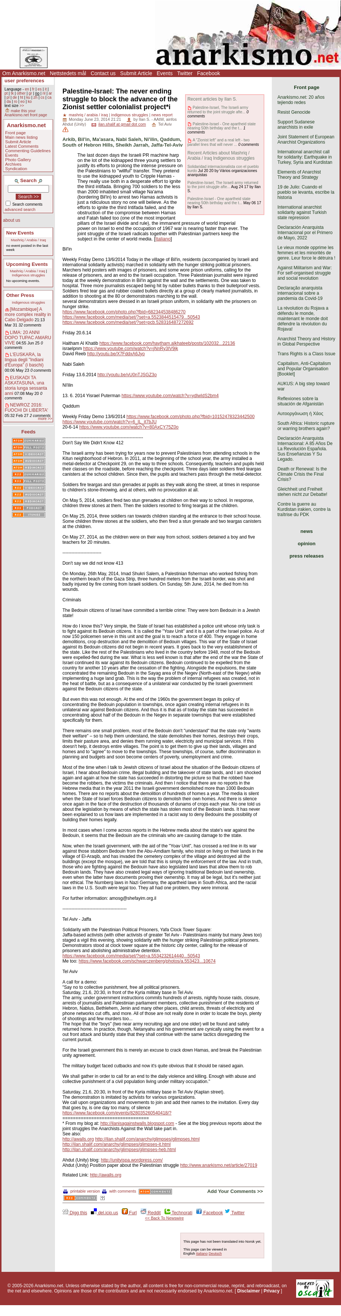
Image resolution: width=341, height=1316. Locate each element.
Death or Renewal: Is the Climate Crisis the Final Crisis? (302, 474)
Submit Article (136, 73)
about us (11, 220)
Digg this (74, 1212)
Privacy (272, 1291)
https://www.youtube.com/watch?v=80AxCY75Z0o (129, 427)
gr (30, 93)
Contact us (103, 73)
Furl (129, 1212)
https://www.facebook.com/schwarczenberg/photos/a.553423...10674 (147, 961)
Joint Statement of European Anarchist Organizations (305, 139)
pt (6, 93)
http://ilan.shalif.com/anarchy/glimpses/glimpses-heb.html (119, 1149)
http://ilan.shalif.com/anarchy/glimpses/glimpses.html (147, 1139)
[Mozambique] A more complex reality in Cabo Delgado (28, 314)
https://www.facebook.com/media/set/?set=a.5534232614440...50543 (131, 955)
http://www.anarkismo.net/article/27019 (218, 1165)
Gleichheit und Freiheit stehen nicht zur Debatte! (302, 492)
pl (7, 97)
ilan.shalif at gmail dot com (122, 124)
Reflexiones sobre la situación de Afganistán (300, 401)
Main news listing (21, 137)
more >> (45, 419)
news (307, 531)
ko (30, 101)
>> (21, 106)
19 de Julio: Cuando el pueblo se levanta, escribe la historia (305, 192)
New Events (20, 233)
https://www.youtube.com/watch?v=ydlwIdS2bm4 (170, 395)
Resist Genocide (293, 112)
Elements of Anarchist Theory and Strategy (299, 174)
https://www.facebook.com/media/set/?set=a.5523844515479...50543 (131, 317)
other (21, 93)
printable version (81, 1191)
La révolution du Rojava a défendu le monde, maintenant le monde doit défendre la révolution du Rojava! (302, 319)
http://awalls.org (78, 1139)
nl (44, 93)
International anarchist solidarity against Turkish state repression (301, 212)
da (8, 101)
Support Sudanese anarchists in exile (295, 124)
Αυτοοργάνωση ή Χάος (300, 413)
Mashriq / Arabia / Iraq (28, 240)
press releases (306, 556)
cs (42, 97)
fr (33, 89)
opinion (307, 543)
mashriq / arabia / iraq (88, 115)
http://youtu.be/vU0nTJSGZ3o (127, 374)
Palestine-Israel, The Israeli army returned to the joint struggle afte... (217, 109)
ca (49, 97)
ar (50, 93)
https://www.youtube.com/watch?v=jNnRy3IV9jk (130, 348)
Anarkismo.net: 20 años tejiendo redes (301, 100)
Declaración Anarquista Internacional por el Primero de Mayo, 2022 (304, 232)
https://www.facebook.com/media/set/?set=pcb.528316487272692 (128, 322)
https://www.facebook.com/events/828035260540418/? (117, 1113)
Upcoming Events (27, 264)
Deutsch (215, 1253)
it (46, 89)
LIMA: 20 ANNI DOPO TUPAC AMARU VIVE (28, 338)
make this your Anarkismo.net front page (25, 113)
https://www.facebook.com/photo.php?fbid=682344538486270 (123, 312)
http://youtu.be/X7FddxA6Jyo (116, 353)
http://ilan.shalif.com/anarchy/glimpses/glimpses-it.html (116, 1144)
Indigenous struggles (28, 275)
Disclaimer (248, 1291)
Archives (13, 164)
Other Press (20, 295)
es (40, 89)
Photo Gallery (18, 159)
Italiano (163, 239)
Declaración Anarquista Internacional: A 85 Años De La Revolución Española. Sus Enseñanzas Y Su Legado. (304, 449)
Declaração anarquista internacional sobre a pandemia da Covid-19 (300, 293)
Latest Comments (22, 146)
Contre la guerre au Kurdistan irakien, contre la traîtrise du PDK (304, 509)
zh (35, 97)
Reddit (151, 1212)
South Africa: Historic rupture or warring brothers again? (306, 426)
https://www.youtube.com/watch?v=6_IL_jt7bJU (109, 421)
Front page (15, 133)
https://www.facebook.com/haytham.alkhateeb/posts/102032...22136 (167, 343)
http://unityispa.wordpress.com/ (132, 1160)
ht (21, 97)
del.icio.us (104, 1212)
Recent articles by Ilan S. (212, 99)
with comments (119, 1191)
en (27, 89)
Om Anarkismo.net (23, 73)
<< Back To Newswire (164, 1218)
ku (28, 97)
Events (165, 73)
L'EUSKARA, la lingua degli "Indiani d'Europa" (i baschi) (24, 360)
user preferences (24, 80)
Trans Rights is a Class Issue (306, 353)
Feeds (28, 432)
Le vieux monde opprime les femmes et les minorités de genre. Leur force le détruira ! (306, 253)
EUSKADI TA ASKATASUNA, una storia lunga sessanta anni (26, 385)
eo (23, 101)
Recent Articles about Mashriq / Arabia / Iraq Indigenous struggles (220, 155)
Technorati (178, 1212)
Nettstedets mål (68, 73)
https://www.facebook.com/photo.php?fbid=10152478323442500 (190, 416)
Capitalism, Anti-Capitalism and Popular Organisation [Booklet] (304, 369)
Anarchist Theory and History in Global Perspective (306, 341)
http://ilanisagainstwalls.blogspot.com (137, 1123)
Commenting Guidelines (28, 150)
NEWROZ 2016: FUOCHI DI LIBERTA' (26, 407)
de (15, 97)
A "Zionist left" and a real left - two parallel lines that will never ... (218, 142)
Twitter (185, 73)
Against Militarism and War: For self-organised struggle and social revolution (304, 273)
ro (15, 101)
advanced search (20, 209)
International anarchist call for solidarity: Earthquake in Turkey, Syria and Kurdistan (304, 157)
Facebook (208, 73)
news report (161, 115)
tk (12, 93)
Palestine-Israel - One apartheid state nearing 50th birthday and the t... (221, 126)
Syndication (16, 168)
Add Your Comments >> (235, 1191)
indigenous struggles (129, 115)
